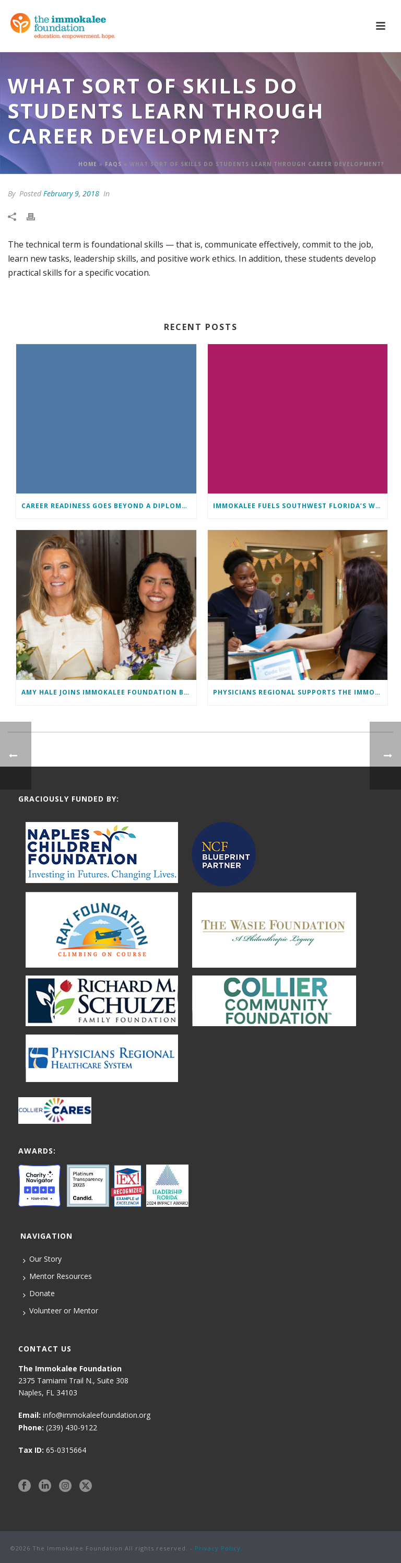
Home (87, 164)
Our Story (42, 1259)
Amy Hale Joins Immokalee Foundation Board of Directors (108, 692)
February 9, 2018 (71, 193)
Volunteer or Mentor (60, 1311)
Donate (39, 1293)
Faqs (113, 164)
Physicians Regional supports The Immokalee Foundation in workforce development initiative (300, 692)
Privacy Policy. (219, 1548)
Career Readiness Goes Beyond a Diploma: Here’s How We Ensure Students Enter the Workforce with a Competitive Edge (108, 505)
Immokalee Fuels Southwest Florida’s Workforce (300, 505)
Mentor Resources (57, 1276)
